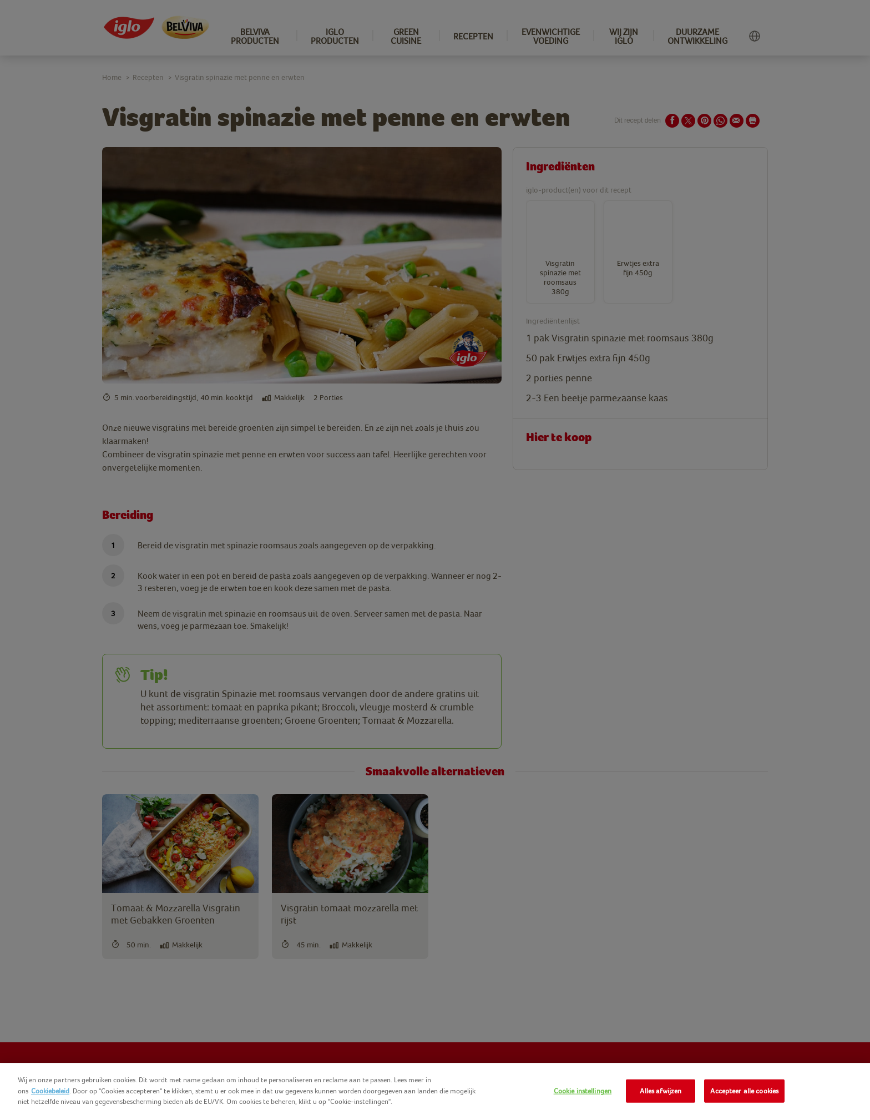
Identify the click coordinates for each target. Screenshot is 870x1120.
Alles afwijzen (660, 1091)
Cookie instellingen (582, 1091)
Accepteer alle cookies (744, 1091)
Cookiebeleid (50, 1091)
